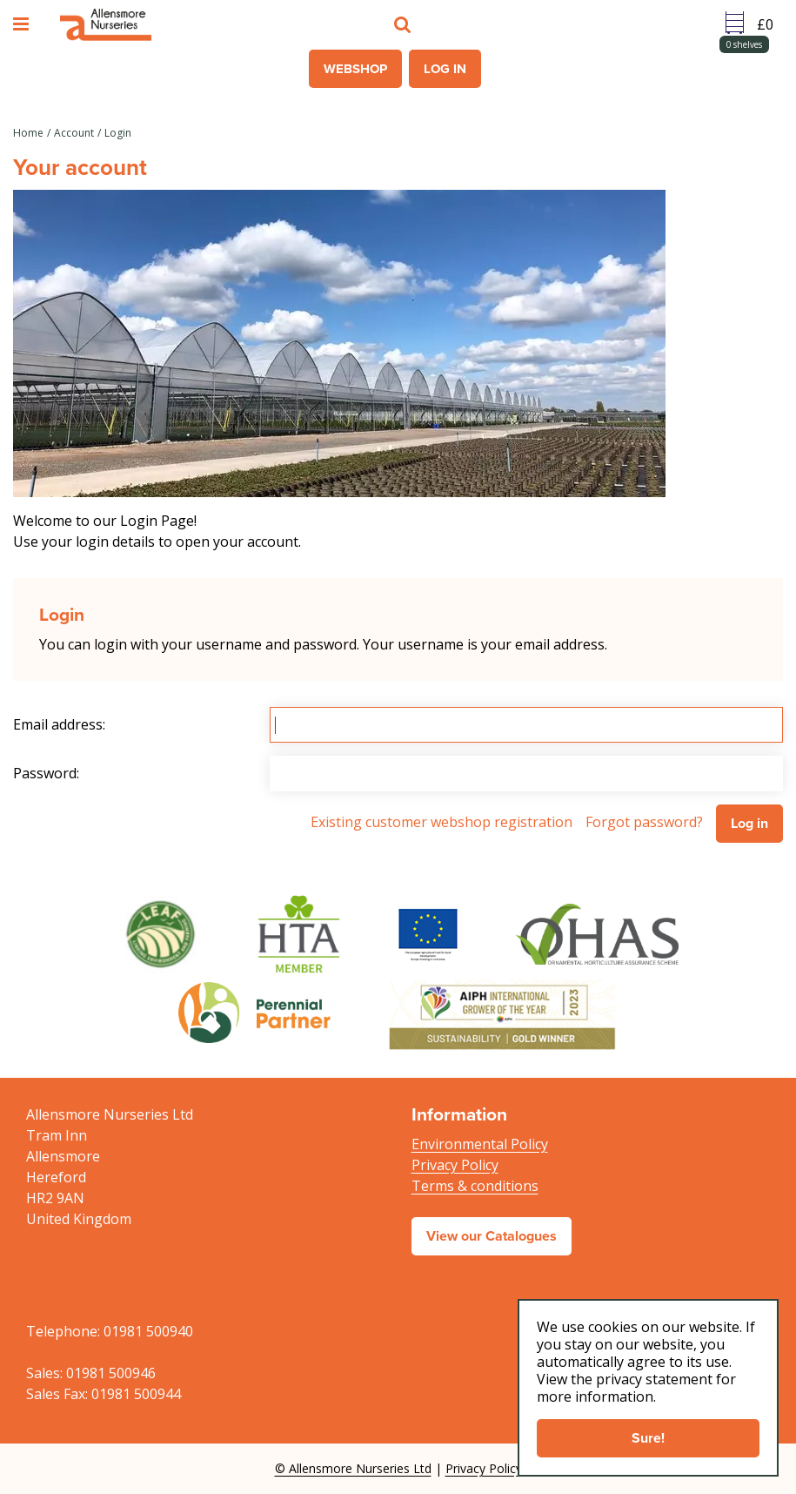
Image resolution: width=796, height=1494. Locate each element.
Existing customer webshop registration (441, 821)
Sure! (648, 1438)
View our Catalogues (491, 1236)
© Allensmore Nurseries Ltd (353, 1468)
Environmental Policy (479, 1144)
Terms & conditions (474, 1185)
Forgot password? (644, 821)
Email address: (59, 724)
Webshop (355, 68)
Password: (46, 773)
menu (23, 24)
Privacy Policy (454, 1164)
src (404, 24)
